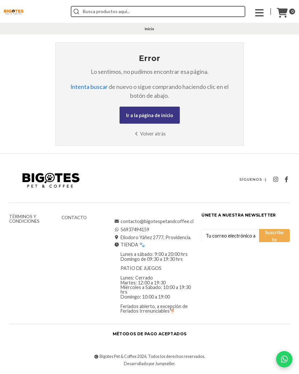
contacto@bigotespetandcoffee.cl (154, 221)
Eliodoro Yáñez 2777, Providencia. (152, 237)
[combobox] (158, 11)
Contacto (74, 218)
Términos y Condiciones (24, 219)
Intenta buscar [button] (89, 86)
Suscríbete (274, 236)
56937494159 (131, 229)
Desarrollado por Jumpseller (149, 363)
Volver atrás (149, 133)
